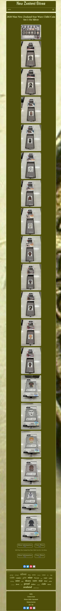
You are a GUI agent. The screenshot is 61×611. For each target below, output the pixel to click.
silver (23, 574)
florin (17, 584)
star (41, 580)
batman (38, 575)
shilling (12, 581)
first (36, 578)
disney (28, 581)
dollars (33, 584)
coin (12, 577)
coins (50, 578)
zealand (27, 587)
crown (43, 575)
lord (21, 584)
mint (17, 580)
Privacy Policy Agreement (31, 599)
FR (32, 604)
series (50, 581)
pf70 (24, 578)
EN (30, 604)
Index (31, 594)
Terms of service (31, 602)
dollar (34, 575)
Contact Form (31, 596)
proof (27, 583)
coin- (22, 581)
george (11, 575)
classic (49, 584)
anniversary (36, 587)
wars (35, 580)
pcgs (41, 578)
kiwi (45, 581)
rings (51, 575)
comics (18, 578)
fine (48, 575)
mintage (17, 575)
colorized (12, 584)
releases (38, 584)
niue (30, 577)
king (29, 575)
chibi (44, 584)
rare (45, 578)
